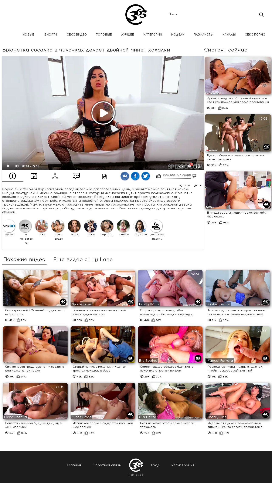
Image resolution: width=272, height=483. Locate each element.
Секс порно (255, 34)
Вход (155, 465)
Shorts (51, 34)
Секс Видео (77, 34)
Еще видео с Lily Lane (83, 259)
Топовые (104, 34)
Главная (9, 34)
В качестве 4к (26, 232)
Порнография (108, 228)
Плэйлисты (203, 34)
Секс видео (57, 230)
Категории (152, 34)
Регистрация (182, 465)
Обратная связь (107, 465)
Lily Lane (140, 228)
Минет (74, 228)
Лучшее (127, 34)
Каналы (229, 34)
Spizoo (8, 228)
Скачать (181, 166)
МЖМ (90, 228)
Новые (28, 34)
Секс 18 (123, 228)
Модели (177, 34)
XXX (41, 228)
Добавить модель (157, 230)
